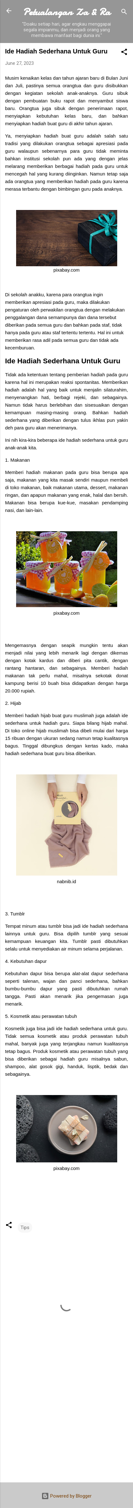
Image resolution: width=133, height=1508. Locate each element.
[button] (124, 53)
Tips (25, 1227)
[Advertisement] (66, 1428)
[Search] (124, 12)
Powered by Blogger (66, 1496)
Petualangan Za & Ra (66, 12)
